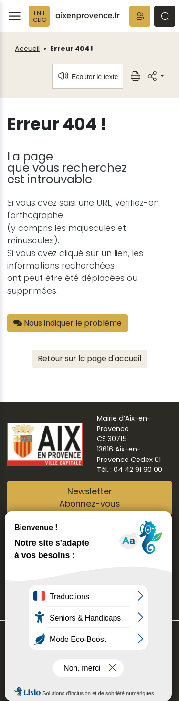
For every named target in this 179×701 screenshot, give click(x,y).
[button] (139, 16)
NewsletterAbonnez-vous (89, 498)
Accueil (27, 48)
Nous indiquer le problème (67, 323)
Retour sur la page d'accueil (89, 358)
